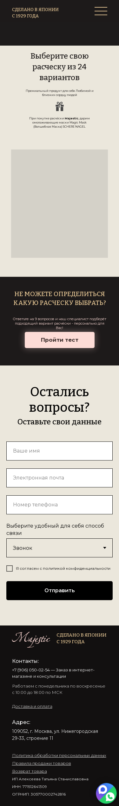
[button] (32, 706)
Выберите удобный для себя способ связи (55, 529)
